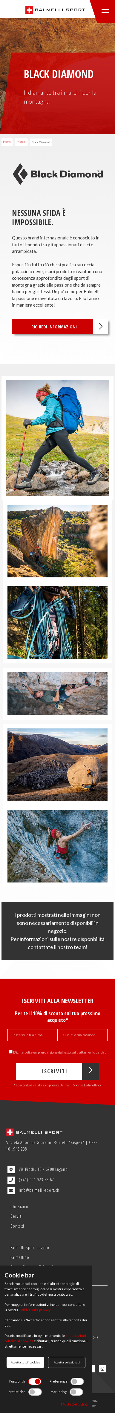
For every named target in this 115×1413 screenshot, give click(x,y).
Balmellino (19, 1257)
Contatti (17, 1226)
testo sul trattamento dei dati (85, 1052)
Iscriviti (70, 1071)
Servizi (16, 1216)
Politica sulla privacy (34, 1310)
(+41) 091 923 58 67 (30, 1180)
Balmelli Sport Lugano (29, 1247)
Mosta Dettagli (74, 1404)
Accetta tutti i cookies (25, 1362)
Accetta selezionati (67, 1362)
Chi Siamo (19, 1206)
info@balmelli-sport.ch (33, 1190)
